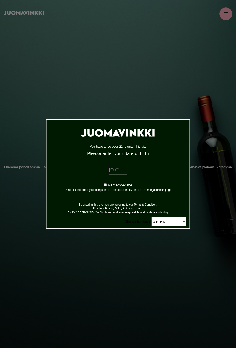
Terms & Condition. (145, 204)
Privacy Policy (113, 208)
